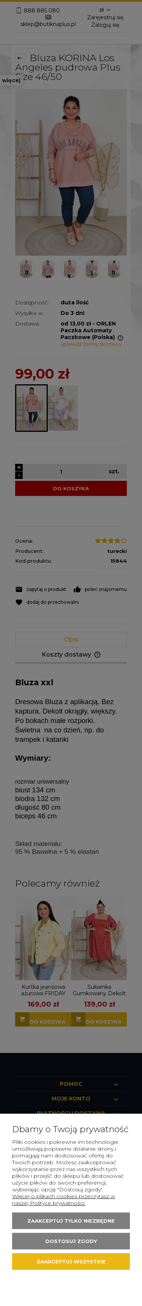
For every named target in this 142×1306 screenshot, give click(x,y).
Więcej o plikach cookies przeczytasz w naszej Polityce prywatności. (63, 1199)
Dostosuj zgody (71, 1241)
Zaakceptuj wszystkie (71, 1261)
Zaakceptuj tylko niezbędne (71, 1221)
